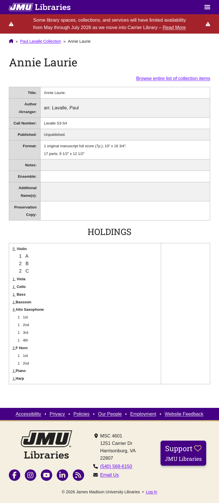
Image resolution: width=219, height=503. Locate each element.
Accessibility (28, 413)
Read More (174, 27)
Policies (82, 413)
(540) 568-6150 (116, 466)
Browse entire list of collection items (173, 78)
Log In (151, 492)
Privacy (57, 413)
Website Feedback (184, 413)
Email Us (109, 474)
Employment (143, 413)
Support (183, 452)
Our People (110, 413)
